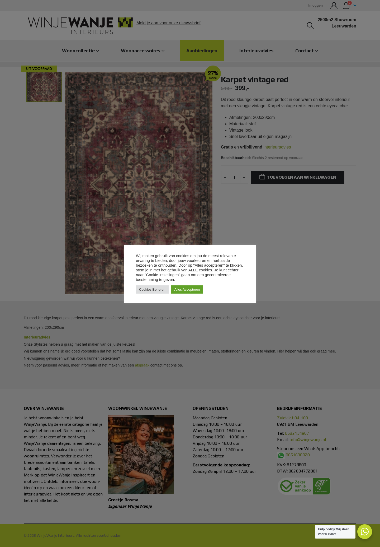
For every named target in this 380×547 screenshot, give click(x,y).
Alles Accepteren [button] (187, 289)
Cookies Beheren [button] (152, 289)
